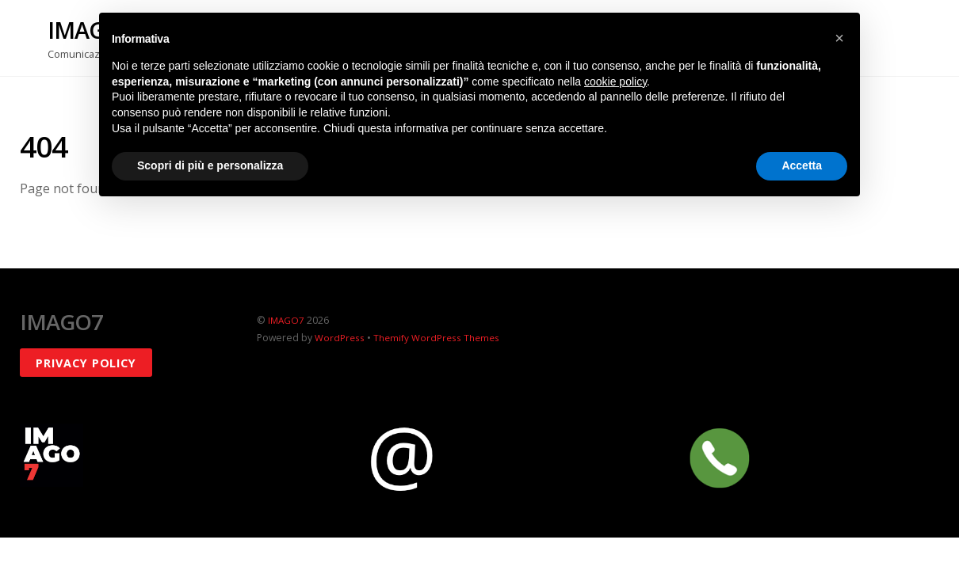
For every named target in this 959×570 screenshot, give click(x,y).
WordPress (340, 337)
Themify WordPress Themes (438, 337)
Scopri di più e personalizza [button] (210, 165)
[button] (839, 38)
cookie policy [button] (615, 81)
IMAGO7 (287, 320)
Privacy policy (86, 362)
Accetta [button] (801, 165)
